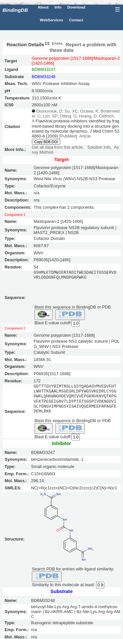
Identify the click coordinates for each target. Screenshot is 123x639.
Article (85, 136)
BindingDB (15, 10)
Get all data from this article (57, 147)
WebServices (51, 20)
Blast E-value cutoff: (53, 322)
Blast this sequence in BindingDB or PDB (72, 306)
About (43, 7)
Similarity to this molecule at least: (63, 584)
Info (57, 7)
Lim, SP (50, 116)
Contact (76, 20)
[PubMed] (68, 136)
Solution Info (99, 147)
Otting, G (68, 116)
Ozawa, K (89, 111)
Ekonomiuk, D (49, 111)
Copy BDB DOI (46, 142)
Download (76, 7)
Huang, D (88, 116)
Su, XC (71, 111)
